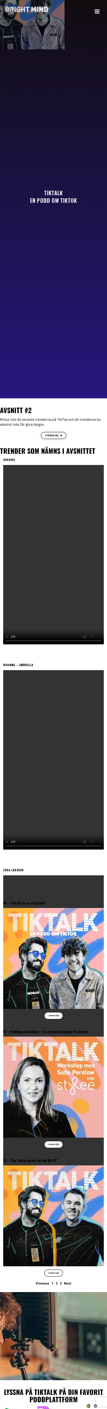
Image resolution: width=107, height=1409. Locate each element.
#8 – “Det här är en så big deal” (24, 902)
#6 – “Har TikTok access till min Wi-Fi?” (30, 1160)
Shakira (9, 460)
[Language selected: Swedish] (94, 1406)
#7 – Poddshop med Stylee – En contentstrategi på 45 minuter (45, 1031)
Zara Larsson (13, 870)
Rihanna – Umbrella (18, 665)
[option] (96, 1406)
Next (67, 1283)
